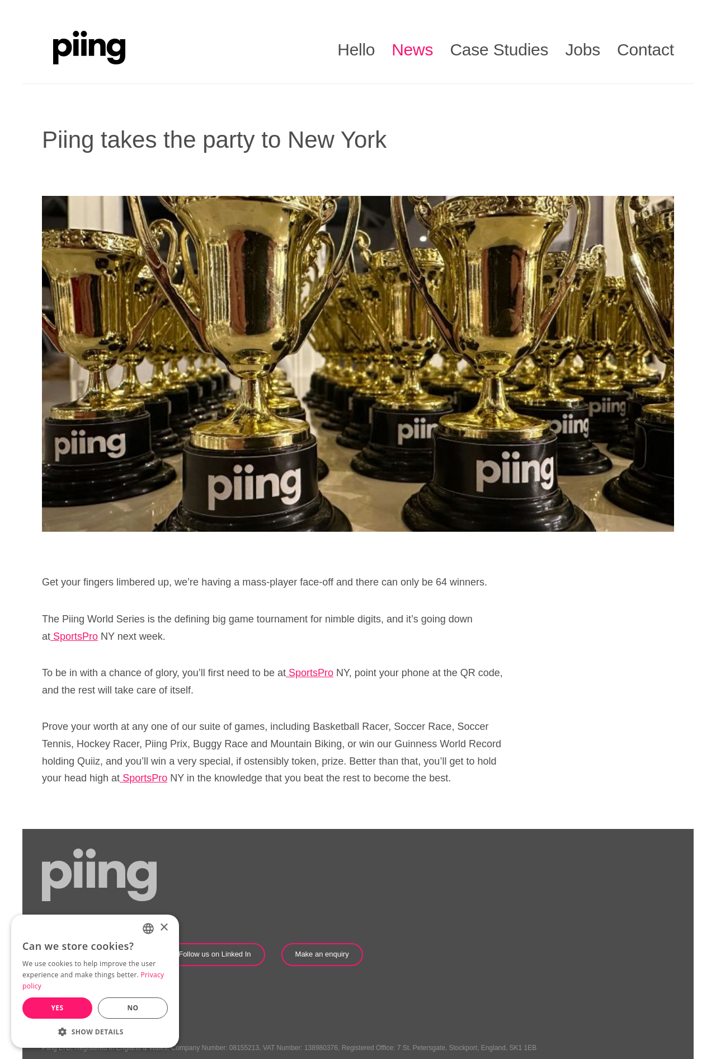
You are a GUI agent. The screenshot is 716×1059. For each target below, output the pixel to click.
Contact (645, 49)
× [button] (163, 928)
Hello (356, 49)
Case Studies (499, 49)
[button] (95, 1031)
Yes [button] (57, 1008)
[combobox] (148, 928)
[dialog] (95, 981)
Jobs (582, 49)
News (412, 49)
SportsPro (75, 636)
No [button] (132, 1008)
